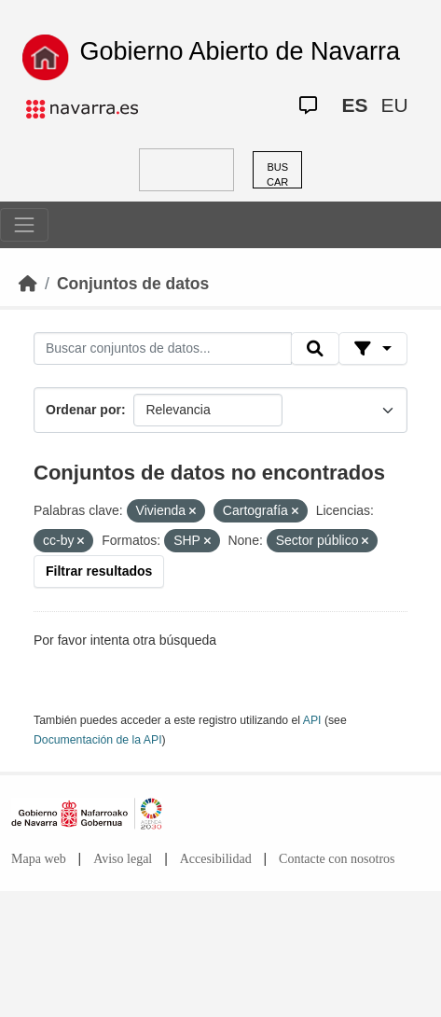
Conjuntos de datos (133, 283)
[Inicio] (28, 283)
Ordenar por (83, 409)
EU (393, 105)
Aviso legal (122, 859)
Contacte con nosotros (336, 859)
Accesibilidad (216, 859)
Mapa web (38, 859)
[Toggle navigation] (24, 225)
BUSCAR (277, 174)
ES (354, 105)
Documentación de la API (98, 739)
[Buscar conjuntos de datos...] (163, 349)
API (312, 720)
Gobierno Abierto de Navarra (239, 51)
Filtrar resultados (99, 571)
